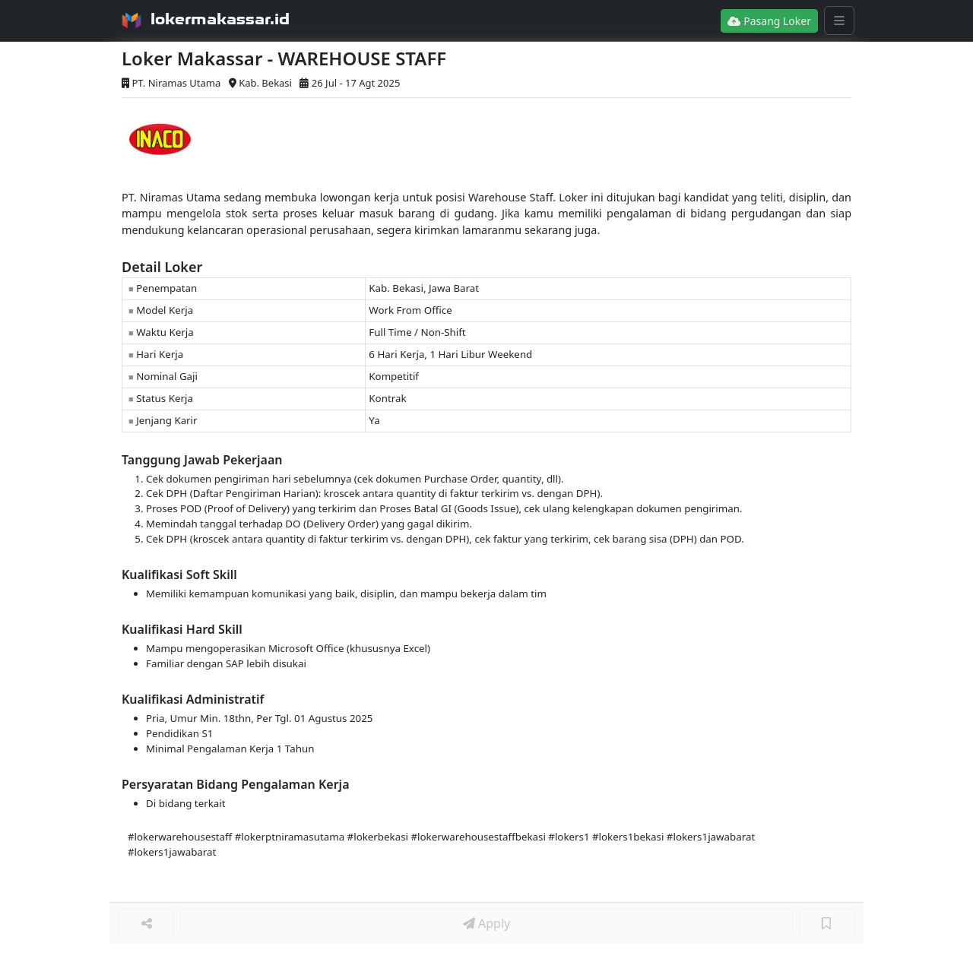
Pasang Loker (769, 21)
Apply (486, 923)
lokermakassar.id (220, 19)
